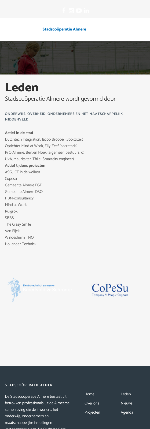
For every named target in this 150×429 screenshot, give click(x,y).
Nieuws (126, 403)
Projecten (92, 412)
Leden (126, 394)
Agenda (127, 412)
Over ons (91, 403)
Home (89, 394)
